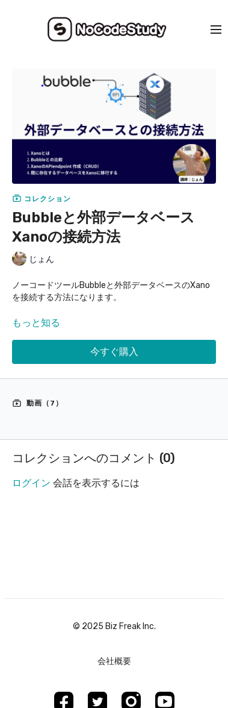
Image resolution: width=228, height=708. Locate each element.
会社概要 (114, 661)
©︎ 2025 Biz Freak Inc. (114, 626)
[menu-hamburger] (216, 29)
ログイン (31, 483)
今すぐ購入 (114, 351)
